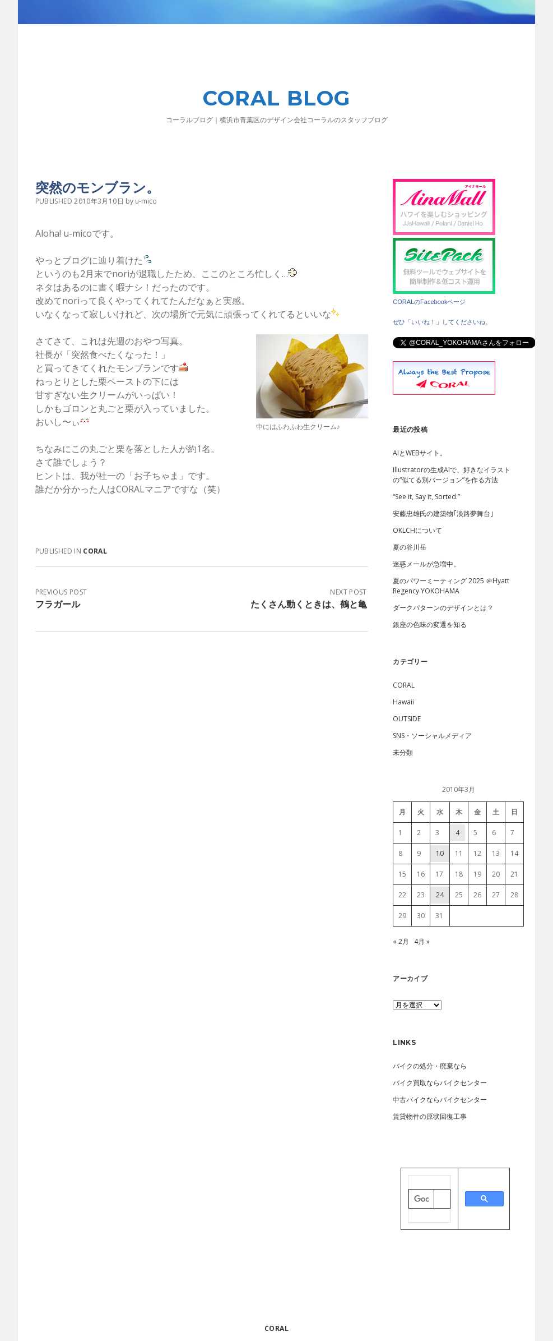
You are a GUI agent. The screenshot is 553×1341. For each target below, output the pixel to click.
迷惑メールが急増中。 (426, 564)
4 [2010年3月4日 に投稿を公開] (457, 832)
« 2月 (401, 941)
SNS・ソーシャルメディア (432, 735)
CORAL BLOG (276, 97)
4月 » (422, 941)
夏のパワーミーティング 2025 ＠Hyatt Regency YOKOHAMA (451, 586)
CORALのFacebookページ (429, 301)
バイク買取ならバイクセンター (440, 1082)
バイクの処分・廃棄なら (430, 1066)
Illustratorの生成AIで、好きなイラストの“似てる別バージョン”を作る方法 (451, 475)
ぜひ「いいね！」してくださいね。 (442, 322)
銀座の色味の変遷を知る (430, 624)
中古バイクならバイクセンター (440, 1099)
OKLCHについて (417, 530)
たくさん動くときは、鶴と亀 (308, 604)
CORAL (95, 551)
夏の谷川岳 (409, 547)
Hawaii (403, 702)
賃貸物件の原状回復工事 (430, 1116)
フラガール (57, 604)
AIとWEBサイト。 (420, 453)
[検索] (421, 1200)
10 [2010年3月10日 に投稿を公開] (440, 853)
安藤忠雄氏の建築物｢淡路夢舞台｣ (443, 513)
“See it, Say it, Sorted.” (426, 496)
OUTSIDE (407, 719)
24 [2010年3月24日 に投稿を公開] (440, 895)
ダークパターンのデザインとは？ (443, 607)
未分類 (403, 752)
